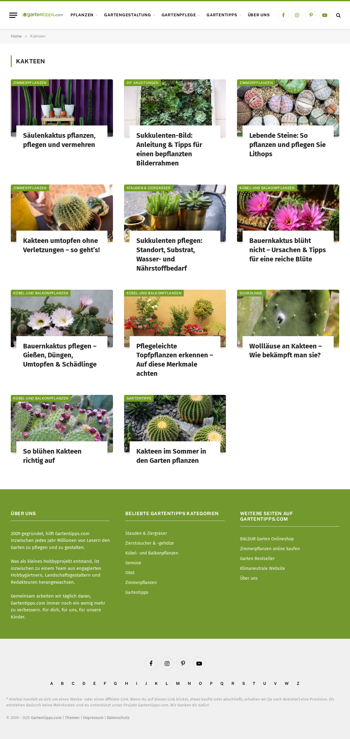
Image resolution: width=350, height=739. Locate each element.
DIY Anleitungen (143, 83)
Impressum (93, 717)
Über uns (259, 15)
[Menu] (13, 15)
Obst (130, 572)
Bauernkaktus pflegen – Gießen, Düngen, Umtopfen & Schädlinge (60, 355)
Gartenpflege (179, 15)
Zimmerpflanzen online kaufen (270, 548)
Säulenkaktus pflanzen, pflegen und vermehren (59, 140)
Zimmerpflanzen (29, 83)
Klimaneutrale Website (262, 568)
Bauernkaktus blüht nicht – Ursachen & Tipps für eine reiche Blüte (287, 249)
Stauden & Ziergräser (149, 188)
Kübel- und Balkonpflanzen (266, 188)
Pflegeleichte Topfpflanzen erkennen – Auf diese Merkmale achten (174, 360)
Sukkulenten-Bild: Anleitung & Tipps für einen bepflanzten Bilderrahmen (169, 149)
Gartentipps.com (46, 717)
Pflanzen (82, 15)
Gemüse (133, 563)
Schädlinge (250, 293)
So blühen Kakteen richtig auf (52, 456)
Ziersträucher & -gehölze (149, 543)
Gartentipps (222, 15)
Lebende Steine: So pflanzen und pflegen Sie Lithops (287, 144)
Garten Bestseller (257, 558)
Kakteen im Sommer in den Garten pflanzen (171, 456)
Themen (72, 717)
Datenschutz (118, 717)
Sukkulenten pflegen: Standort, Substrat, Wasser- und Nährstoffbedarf (169, 254)
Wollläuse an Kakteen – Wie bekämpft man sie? (285, 351)
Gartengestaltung (127, 15)
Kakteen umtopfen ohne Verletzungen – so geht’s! (61, 245)
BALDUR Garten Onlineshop (267, 539)
